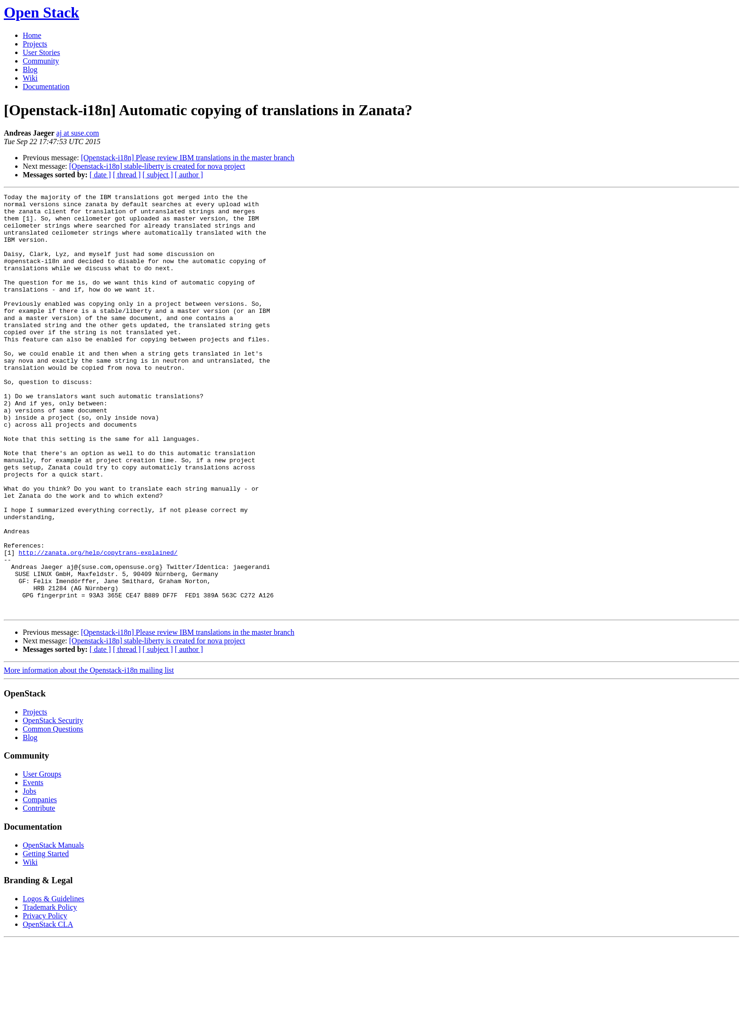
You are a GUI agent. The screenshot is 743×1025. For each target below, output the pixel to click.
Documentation (46, 86)
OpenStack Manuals (53, 929)
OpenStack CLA (48, 1008)
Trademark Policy (50, 991)
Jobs (29, 875)
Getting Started (46, 937)
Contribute (39, 892)
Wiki (30, 78)
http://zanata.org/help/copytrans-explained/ (97, 625)
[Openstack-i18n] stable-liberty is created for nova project (157, 166)
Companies (40, 883)
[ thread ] (127, 175)
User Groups (42, 858)
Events (33, 866)
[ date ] (100, 175)
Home (32, 35)
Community (41, 61)
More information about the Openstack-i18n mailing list (89, 754)
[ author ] (189, 175)
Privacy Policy (45, 1000)
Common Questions (53, 813)
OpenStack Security (53, 804)
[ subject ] (158, 175)
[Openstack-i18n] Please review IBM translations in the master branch (188, 158)
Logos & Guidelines (53, 983)
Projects (35, 44)
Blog (30, 69)
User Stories (41, 52)
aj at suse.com (77, 133)
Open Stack (41, 12)
